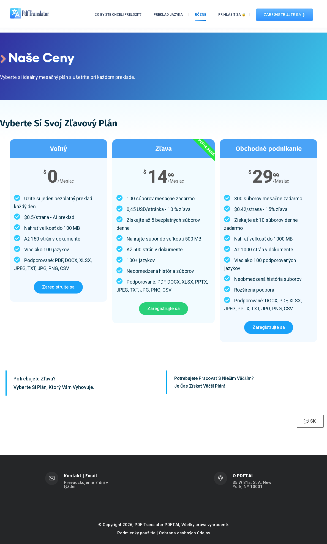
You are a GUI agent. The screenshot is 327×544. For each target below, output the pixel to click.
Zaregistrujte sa (58, 287)
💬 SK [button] (310, 421)
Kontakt (72, 475)
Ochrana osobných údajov (184, 532)
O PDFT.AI (243, 475)
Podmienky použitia (136, 532)
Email (91, 475)
